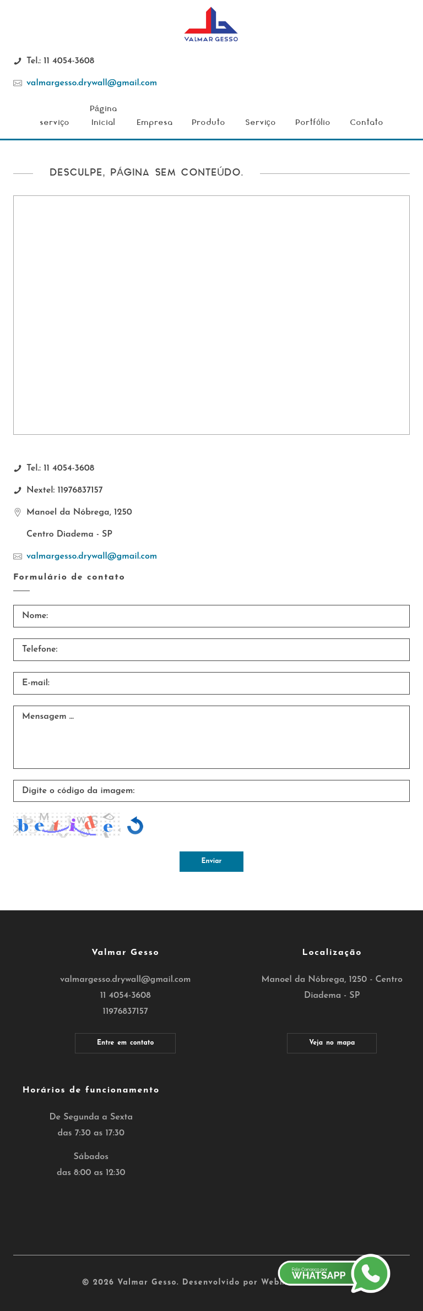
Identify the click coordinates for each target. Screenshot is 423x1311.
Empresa (154, 123)
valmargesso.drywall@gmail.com (91, 83)
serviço (54, 123)
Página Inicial (103, 116)
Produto (208, 123)
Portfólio (312, 123)
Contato (366, 123)
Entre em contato (125, 1043)
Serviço (260, 123)
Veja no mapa (332, 1043)
